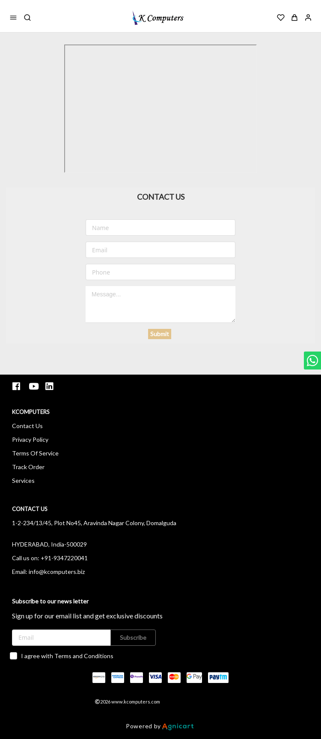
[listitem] (17, 386)
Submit (159, 333)
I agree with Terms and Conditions (67, 655)
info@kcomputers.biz (57, 571)
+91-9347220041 (64, 558)
